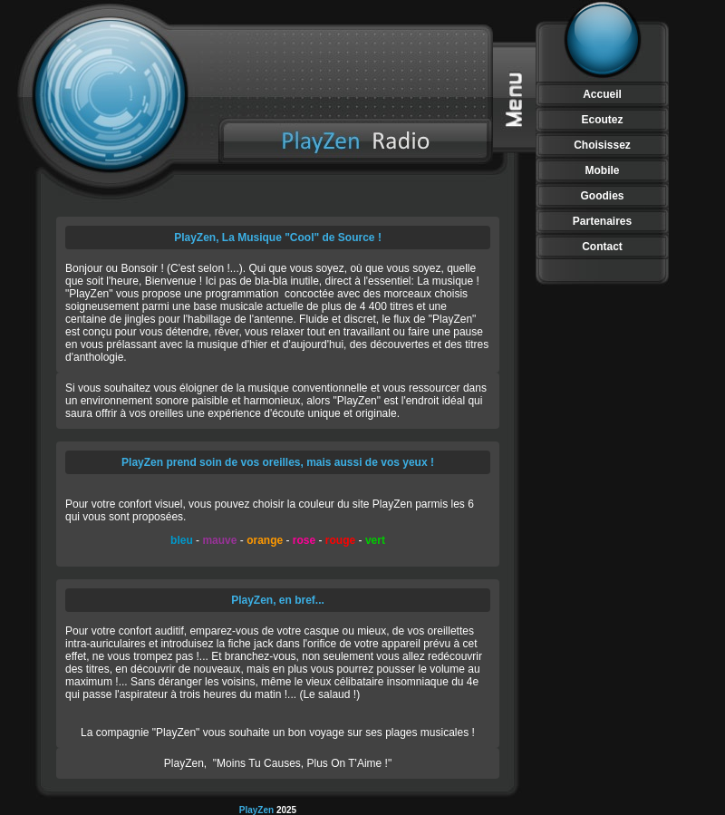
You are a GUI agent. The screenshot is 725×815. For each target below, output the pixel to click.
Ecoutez (602, 119)
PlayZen (257, 810)
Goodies (602, 195)
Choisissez (602, 145)
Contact (602, 246)
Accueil (602, 94)
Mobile (602, 170)
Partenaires (602, 221)
